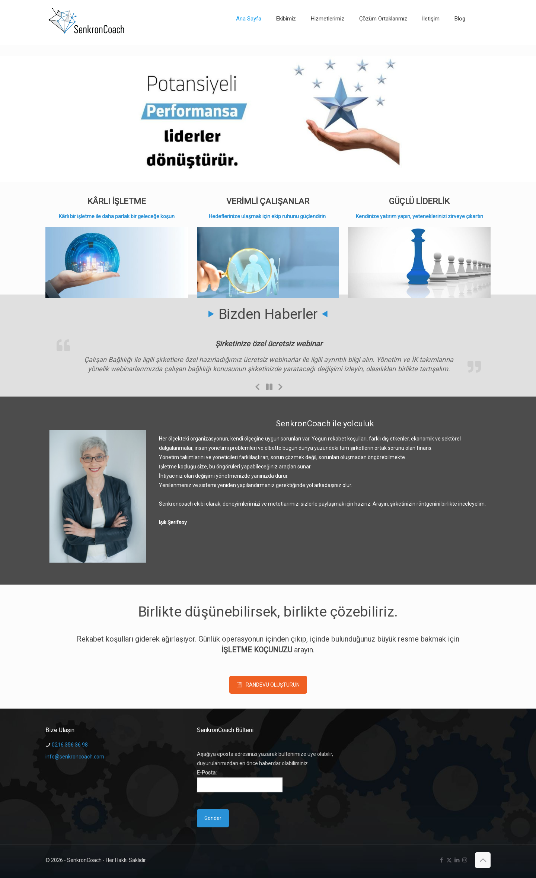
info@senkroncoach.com (74, 757)
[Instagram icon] (465, 860)
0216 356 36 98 (70, 745)
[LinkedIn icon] (457, 860)
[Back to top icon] (483, 860)
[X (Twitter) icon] (449, 860)
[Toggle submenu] (327, 41)
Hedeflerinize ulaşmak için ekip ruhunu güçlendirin (268, 216)
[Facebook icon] (441, 860)
